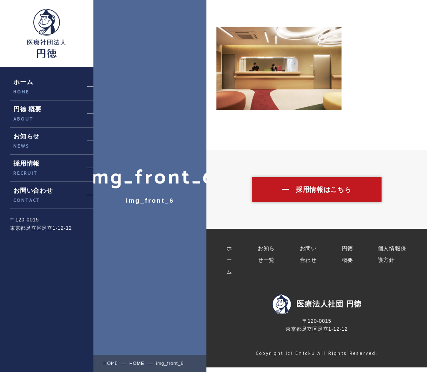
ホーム (229, 264)
